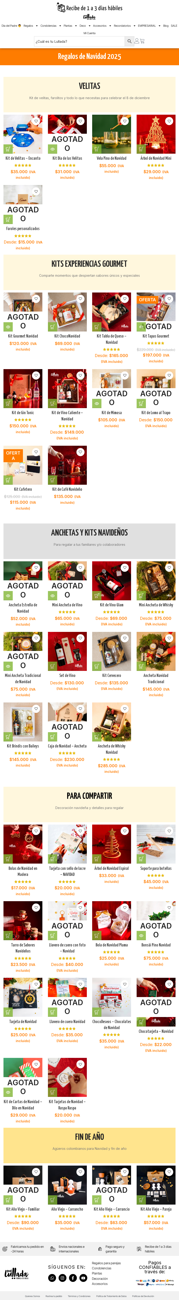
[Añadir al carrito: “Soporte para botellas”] (142, 856)
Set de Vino (67, 674)
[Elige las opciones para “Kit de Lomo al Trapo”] (142, 401)
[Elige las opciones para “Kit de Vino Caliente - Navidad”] (52, 401)
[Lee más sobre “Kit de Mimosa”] (97, 401)
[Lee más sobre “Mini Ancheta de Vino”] (52, 593)
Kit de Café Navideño (67, 488)
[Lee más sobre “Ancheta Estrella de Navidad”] (8, 593)
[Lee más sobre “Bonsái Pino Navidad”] (142, 933)
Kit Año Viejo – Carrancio (112, 1207)
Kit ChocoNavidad (67, 334)
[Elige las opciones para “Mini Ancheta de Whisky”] (142, 593)
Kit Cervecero (111, 674)
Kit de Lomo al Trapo (156, 412)
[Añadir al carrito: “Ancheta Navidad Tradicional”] (142, 664)
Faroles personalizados (22, 228)
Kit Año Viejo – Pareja (156, 1207)
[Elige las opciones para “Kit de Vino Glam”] (97, 593)
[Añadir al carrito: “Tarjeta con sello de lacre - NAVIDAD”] (52, 856)
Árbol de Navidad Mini (156, 158)
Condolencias (51, 25)
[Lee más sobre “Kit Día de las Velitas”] (52, 148)
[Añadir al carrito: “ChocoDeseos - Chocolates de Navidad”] (97, 1010)
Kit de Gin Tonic (22, 412)
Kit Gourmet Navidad (22, 334)
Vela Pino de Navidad (112, 157)
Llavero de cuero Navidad (67, 1020)
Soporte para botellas (156, 866)
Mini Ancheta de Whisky (156, 603)
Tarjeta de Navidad (22, 1020)
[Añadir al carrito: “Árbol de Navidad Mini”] (142, 148)
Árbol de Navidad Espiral (111, 866)
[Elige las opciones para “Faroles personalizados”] (8, 218)
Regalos (31, 25)
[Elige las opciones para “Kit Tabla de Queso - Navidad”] (97, 325)
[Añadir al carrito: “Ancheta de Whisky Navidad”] (97, 735)
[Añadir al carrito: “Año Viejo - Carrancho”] (52, 1197)
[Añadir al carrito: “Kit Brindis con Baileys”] (8, 735)
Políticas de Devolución (158, 1294)
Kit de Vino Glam (112, 603)
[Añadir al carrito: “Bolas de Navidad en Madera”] (8, 856)
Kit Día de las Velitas (67, 157)
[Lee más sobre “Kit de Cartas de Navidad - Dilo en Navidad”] (8, 1090)
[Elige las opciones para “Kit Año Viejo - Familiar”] (8, 1197)
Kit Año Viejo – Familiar (22, 1207)
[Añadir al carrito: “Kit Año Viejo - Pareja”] (142, 1197)
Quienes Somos (16, 1294)
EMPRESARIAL (149, 25)
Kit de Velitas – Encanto (22, 157)
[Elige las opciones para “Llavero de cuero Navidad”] (52, 1010)
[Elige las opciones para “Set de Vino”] (52, 664)
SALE (174, 25)
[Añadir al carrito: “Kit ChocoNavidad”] (52, 325)
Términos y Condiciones (76, 1294)
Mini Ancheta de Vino (67, 603)
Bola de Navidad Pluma (112, 943)
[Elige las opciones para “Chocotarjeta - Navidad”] (142, 1019)
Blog (166, 25)
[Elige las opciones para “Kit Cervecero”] (97, 664)
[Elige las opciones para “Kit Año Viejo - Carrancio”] (97, 1197)
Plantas (70, 25)
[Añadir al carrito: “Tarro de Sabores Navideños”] (8, 933)
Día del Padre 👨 (11, 25)
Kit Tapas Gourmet (156, 334)
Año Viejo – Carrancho (67, 1207)
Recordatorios (125, 25)
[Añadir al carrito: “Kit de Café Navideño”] (52, 479)
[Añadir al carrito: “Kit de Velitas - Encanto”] (8, 148)
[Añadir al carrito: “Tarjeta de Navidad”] (8, 1010)
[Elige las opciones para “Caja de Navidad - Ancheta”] (52, 735)
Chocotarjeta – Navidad (156, 1029)
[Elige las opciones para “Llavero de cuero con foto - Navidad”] (52, 933)
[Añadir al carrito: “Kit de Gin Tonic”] (8, 401)
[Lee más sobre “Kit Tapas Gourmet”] (142, 325)
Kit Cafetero (22, 488)
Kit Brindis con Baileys (22, 745)
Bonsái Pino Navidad (156, 943)
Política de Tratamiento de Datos (117, 1294)
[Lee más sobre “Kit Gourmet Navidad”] (8, 325)
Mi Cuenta (89, 33)
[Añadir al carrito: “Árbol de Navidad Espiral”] (97, 856)
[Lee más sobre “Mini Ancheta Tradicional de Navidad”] (8, 664)
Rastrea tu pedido (44, 1294)
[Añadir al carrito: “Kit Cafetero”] (8, 479)
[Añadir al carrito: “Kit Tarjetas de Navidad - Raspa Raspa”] (52, 1090)
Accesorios (102, 25)
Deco (85, 25)
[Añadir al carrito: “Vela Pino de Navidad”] (97, 148)
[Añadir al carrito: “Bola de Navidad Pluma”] (97, 933)
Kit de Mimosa (112, 412)
